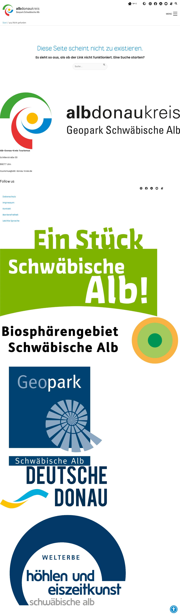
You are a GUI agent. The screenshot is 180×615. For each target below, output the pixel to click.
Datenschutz (9, 196)
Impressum (8, 202)
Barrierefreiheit (10, 214)
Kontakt (7, 208)
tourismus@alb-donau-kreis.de (16, 171)
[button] (176, 4)
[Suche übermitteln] (104, 64)
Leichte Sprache (11, 220)
